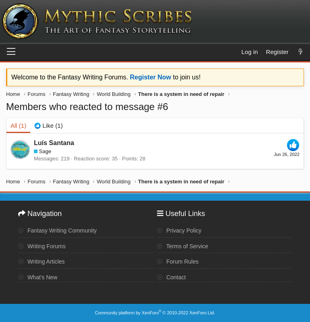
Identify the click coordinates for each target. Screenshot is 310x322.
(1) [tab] (18, 125)
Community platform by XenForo (155, 312)
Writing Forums (42, 246)
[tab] (48, 125)
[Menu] (11, 52)
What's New (37, 277)
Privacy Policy (179, 230)
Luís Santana (54, 142)
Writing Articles (41, 261)
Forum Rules (178, 261)
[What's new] (300, 52)
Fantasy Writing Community (57, 230)
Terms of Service (182, 246)
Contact (171, 277)
